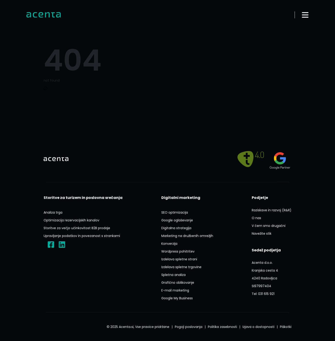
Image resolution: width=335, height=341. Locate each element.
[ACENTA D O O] (261, 286)
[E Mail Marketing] (175, 290)
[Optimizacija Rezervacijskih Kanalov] (71, 220)
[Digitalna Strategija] (176, 228)
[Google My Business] (177, 298)
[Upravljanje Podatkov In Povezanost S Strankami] (82, 236)
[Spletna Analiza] (173, 275)
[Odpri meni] (305, 14)
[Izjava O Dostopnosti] (258, 327)
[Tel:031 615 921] (263, 294)
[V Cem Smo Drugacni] (268, 225)
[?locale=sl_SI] (51, 244)
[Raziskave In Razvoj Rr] (271, 210)
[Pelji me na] (250, 159)
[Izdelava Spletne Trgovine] (181, 267)
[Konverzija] (169, 243)
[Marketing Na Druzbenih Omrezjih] (187, 236)
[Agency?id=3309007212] (279, 159)
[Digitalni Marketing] (180, 198)
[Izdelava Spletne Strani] (179, 259)
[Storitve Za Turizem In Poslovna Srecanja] (83, 198)
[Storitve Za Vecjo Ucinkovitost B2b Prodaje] (77, 228)
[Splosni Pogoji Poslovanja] (188, 327)
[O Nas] (256, 218)
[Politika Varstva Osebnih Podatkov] (222, 327)
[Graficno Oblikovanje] (177, 282)
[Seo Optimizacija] (174, 212)
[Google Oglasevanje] (177, 220)
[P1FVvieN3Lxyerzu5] (265, 274)
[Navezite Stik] (261, 233)
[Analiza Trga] (53, 212)
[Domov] (43, 15)
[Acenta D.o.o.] (62, 244)
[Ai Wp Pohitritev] (178, 251)
